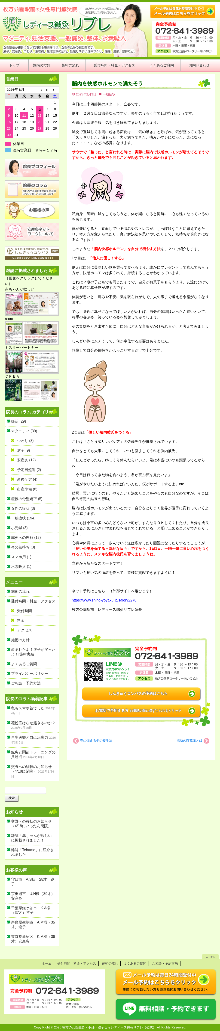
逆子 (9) (23, 450)
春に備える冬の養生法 (96, 740)
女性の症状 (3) (23, 508)
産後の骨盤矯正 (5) (27, 499)
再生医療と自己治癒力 (29, 737)
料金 (20, 620)
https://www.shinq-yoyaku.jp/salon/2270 (104, 600)
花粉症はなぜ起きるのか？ (33, 723)
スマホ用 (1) (21, 557)
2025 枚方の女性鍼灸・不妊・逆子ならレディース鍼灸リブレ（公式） (105, 1027)
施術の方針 (41, 65)
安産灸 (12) (26, 460)
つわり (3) (25, 441)
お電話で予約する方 (138, 711)
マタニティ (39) (24, 431)
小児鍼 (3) (19, 528)
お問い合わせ (199, 65)
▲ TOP (210, 957)
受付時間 (24, 611)
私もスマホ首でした (27, 708)
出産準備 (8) (27, 489)
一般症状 (109, 94)
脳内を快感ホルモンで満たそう (107, 83)
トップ (14, 65)
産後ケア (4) (27, 479)
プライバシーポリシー (29, 673)
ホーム (47, 963)
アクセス (24, 630)
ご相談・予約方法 (26, 683)
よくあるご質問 (162, 65)
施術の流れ (70, 65)
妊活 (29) (18, 421)
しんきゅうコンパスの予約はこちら (138, 694)
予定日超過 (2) (29, 470)
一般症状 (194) (23, 518)
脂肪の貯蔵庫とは (189, 740)
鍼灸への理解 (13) (26, 537)
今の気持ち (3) (23, 547)
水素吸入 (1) (21, 567)
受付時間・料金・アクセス (114, 65)
